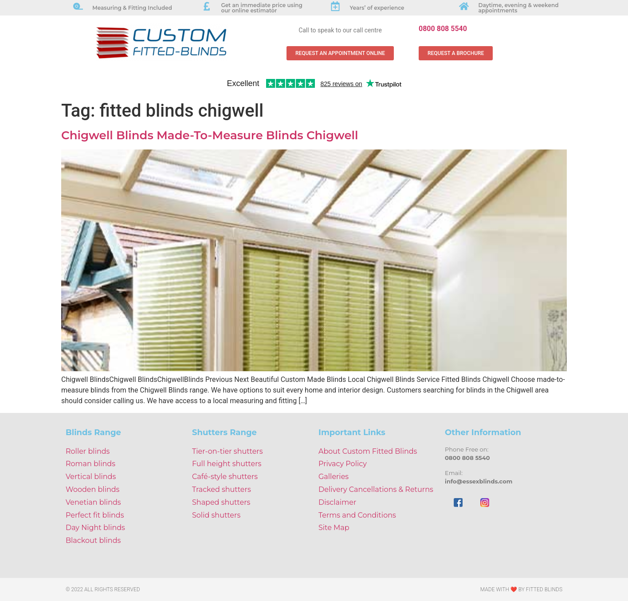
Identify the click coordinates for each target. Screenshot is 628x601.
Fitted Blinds (544, 589)
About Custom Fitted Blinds (367, 451)
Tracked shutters (221, 489)
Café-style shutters (225, 476)
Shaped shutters (221, 502)
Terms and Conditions (357, 515)
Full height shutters (226, 464)
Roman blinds (90, 464)
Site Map (333, 527)
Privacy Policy (342, 464)
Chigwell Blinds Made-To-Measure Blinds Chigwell (209, 135)
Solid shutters (216, 515)
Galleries (333, 476)
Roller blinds (88, 451)
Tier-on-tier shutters (227, 451)
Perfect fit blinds (95, 515)
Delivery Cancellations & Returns (375, 489)
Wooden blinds (92, 489)
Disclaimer (337, 502)
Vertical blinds (91, 476)
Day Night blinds (95, 527)
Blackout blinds (93, 540)
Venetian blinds (93, 502)
